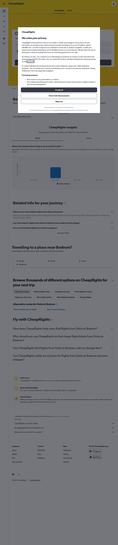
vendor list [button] (30, 62)
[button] (59, 89)
